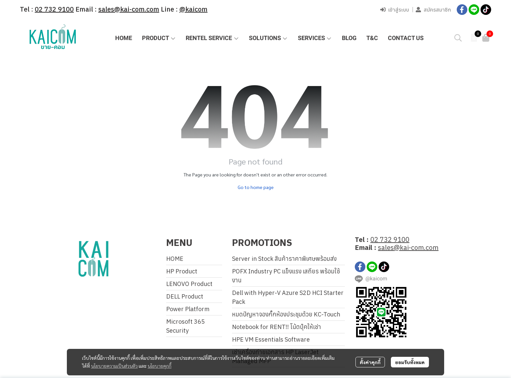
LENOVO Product (189, 284)
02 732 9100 (389, 239)
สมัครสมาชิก (433, 9)
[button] (458, 37)
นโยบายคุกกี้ (159, 366)
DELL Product (184, 296)
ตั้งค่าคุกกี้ (370, 362)
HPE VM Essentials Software (271, 339)
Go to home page (256, 187)
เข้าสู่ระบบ (394, 9)
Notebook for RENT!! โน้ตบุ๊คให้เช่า (276, 327)
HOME (174, 258)
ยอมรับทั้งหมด (410, 362)
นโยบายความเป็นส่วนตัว (114, 366)
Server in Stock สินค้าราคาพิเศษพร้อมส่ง (284, 258)
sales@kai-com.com (408, 247)
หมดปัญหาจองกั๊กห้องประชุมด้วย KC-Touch (286, 314)
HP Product (181, 271)
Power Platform (187, 309)
